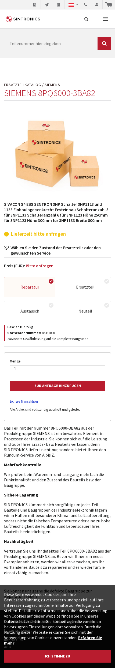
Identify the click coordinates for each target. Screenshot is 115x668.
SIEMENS (52, 85)
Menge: (15, 361)
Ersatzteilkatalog (22, 85)
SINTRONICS (23, 18)
